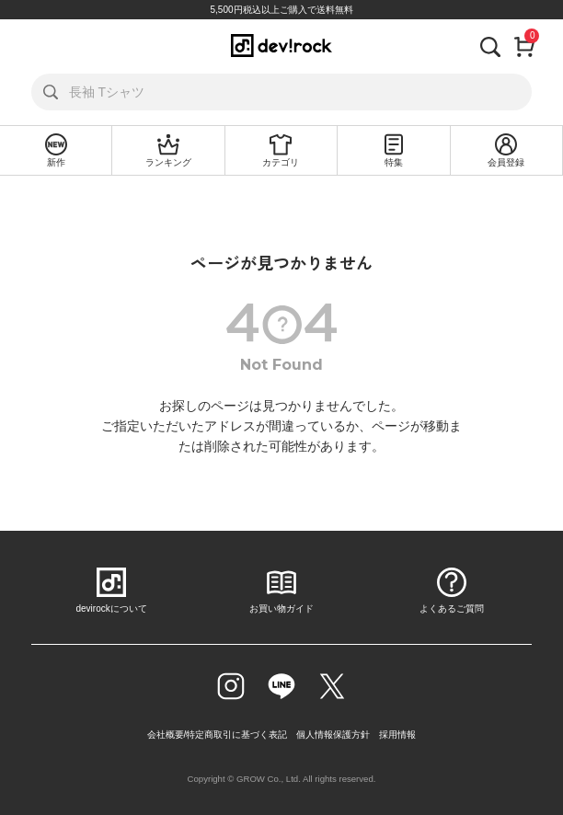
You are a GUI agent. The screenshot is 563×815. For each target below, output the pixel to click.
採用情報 (397, 734)
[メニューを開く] (31, 45)
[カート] (524, 45)
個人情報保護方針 (333, 734)
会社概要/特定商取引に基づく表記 (217, 734)
